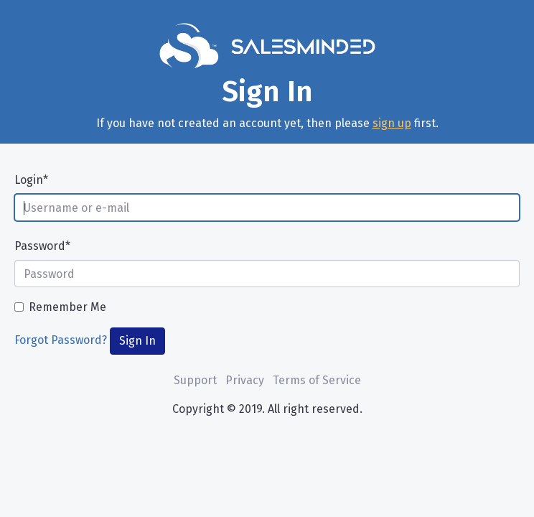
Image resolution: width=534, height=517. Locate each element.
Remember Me (67, 307)
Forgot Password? (60, 340)
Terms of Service (317, 380)
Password (42, 246)
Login (31, 180)
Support (195, 380)
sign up (392, 123)
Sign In (137, 341)
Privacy (244, 380)
